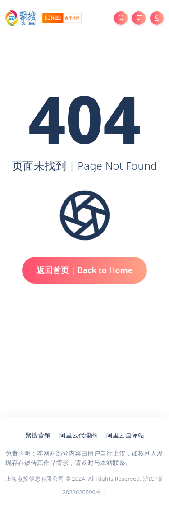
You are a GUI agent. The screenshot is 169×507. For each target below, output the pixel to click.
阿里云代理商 (78, 435)
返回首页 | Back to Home (85, 270)
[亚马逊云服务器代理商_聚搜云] (43, 17)
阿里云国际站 (125, 435)
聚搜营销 (37, 435)
